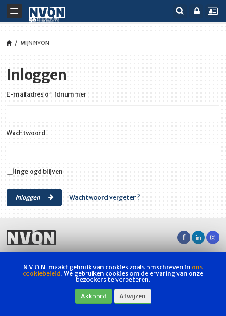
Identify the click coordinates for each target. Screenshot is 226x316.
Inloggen (34, 197)
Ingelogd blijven (39, 172)
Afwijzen (132, 296)
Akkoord (94, 296)
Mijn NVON (34, 43)
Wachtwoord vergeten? (104, 197)
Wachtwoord (26, 133)
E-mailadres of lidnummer (46, 94)
